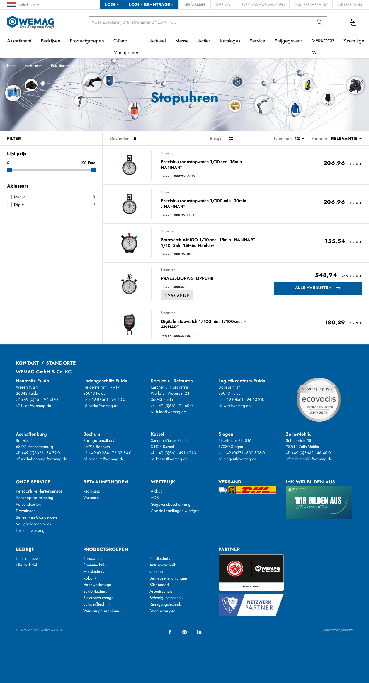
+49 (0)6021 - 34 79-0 (38, 453)
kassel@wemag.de (169, 459)
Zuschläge (353, 40)
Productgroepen (87, 40)
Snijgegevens (289, 40)
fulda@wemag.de (33, 405)
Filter (14, 138)
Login (112, 4)
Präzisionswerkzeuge (66, 65)
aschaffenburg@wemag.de (41, 459)
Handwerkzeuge (97, 584)
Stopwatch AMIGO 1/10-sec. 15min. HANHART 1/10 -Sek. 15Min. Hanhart (208, 242)
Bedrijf (25, 549)
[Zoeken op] (319, 22)
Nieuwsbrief (194, 4)
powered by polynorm (338, 629)
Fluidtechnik (159, 558)
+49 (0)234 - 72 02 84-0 (107, 453)
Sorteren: (320, 138)
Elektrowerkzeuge (98, 598)
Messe (182, 40)
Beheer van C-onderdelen (37, 517)
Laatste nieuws (28, 558)
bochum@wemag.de (103, 459)
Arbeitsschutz (160, 591)
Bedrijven (50, 40)
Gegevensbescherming (171, 504)
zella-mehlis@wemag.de (309, 459)
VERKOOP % (323, 46)
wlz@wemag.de (234, 405)
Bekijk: (216, 138)
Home (11, 65)
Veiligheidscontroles (33, 524)
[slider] (9, 170)
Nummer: (283, 138)
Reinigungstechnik (165, 604)
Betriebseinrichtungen (168, 578)
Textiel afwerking (30, 530)
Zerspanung (93, 558)
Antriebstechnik (162, 565)
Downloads (25, 511)
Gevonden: (120, 138)
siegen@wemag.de (237, 459)
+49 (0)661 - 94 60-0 (37, 399)
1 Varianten (177, 295)
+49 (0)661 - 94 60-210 (241, 399)
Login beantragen (151, 4)
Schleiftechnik (95, 591)
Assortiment (33, 65)
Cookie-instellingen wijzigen (175, 511)
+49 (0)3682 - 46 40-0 (308, 453)
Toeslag (222, 4)
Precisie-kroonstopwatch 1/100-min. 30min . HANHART (203, 204)
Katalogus (230, 40)
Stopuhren (168, 153)
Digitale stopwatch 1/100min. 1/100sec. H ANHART (203, 324)
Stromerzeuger (162, 611)
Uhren (122, 65)
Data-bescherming (311, 4)
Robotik (89, 578)
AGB (155, 497)
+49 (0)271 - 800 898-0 (241, 453)
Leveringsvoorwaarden (262, 4)
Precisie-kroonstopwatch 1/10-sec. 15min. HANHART (202, 165)
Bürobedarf (159, 584)
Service (257, 40)
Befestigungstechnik (166, 598)
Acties (204, 40)
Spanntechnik (94, 565)
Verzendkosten (28, 504)
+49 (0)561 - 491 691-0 (173, 453)
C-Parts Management (127, 46)
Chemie (156, 571)
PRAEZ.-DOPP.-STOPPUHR (187, 279)
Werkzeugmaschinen (101, 611)
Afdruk (156, 491)
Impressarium (349, 4)
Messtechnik (100, 65)
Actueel (158, 40)
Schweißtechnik (96, 604)
